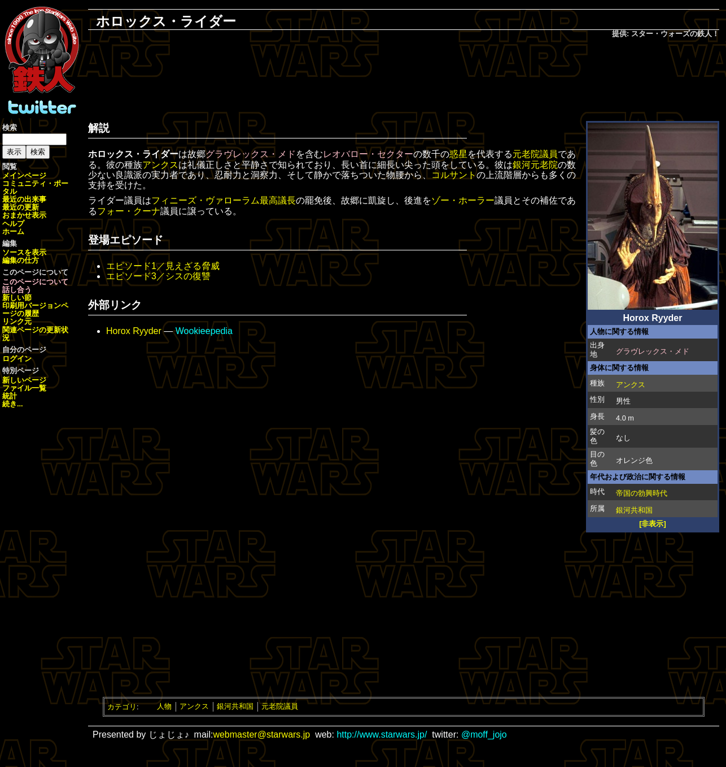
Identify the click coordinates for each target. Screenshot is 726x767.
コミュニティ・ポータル (35, 187)
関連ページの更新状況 (35, 334)
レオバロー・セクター (368, 154)
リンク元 (17, 321)
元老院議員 (535, 154)
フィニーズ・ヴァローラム (205, 200)
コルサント (453, 175)
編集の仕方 (20, 260)
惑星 (458, 154)
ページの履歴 (35, 309)
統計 (9, 396)
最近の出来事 (24, 199)
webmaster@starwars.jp (261, 734)
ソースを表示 (24, 252)
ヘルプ (13, 223)
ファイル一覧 (24, 388)
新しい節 (17, 297)
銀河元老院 (535, 165)
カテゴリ (122, 706)
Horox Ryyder (133, 331)
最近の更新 (20, 207)
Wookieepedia (204, 331)
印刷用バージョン (31, 305)
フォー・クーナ (128, 211)
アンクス (630, 384)
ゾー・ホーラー (463, 200)
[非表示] (652, 523)
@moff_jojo (484, 734)
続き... (12, 404)
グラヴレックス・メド (652, 351)
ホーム (13, 231)
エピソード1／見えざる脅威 (163, 266)
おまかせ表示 (24, 215)
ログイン (17, 358)
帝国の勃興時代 (641, 493)
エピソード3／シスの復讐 (158, 276)
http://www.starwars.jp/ (381, 734)
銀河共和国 (634, 510)
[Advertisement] (403, 76)
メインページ (24, 175)
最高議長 (278, 200)
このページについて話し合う (35, 286)
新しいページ (24, 380)
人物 (164, 706)
